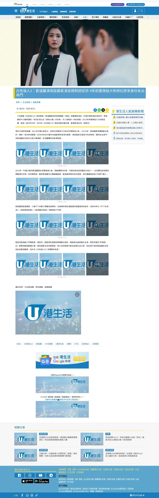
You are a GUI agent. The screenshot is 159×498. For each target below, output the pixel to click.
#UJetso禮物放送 (65, 491)
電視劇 (96, 344)
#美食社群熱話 (75, 489)
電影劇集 (37, 102)
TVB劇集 (49, 344)
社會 (85, 17)
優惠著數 (28, 17)
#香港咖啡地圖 (104, 489)
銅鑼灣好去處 (96, 469)
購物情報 (53, 17)
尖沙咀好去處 (83, 469)
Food (42, 4)
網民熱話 (62, 479)
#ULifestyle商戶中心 (81, 491)
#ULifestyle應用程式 (118, 489)
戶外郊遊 (71, 472)
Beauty (51, 4)
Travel (35, 4)
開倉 (74, 469)
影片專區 (95, 17)
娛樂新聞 (63, 12)
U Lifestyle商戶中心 (117, 4)
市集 (69, 469)
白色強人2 (29, 344)
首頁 (18, 102)
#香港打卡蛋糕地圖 (89, 489)
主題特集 (139, 17)
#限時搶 (130, 489)
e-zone (67, 4)
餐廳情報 (62, 472)
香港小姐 (60, 344)
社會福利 (80, 472)
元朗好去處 (107, 469)
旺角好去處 (129, 469)
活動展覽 (62, 469)
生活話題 (26, 102)
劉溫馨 (39, 344)
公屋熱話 (54, 12)
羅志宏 (22, 109)
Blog (58, 4)
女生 (19, 344)
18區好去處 (116, 17)
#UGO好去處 (64, 489)
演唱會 (18, 17)
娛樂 (76, 17)
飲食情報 (65, 17)
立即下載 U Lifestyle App (136, 4)
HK (27, 4)
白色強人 (86, 344)
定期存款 (72, 12)
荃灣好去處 (118, 469)
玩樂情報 (40, 17)
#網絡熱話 (99, 491)
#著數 (92, 491)
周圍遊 (105, 17)
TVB (76, 344)
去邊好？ (128, 17)
